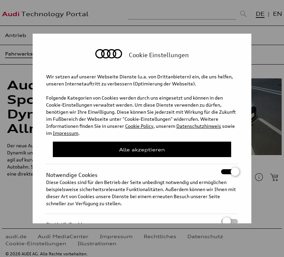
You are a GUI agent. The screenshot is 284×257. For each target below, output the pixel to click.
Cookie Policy (139, 126)
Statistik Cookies (142, 221)
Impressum (65, 133)
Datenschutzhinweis (198, 126)
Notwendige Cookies (142, 171)
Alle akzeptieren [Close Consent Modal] (142, 149)
